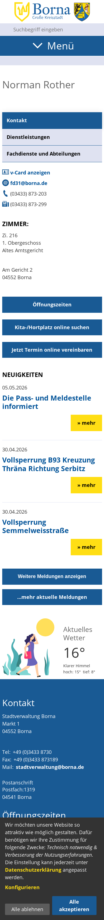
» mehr (86, 422)
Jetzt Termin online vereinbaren (52, 349)
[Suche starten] (4, 29)
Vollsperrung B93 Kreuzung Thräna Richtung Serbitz (48, 464)
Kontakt (17, 120)
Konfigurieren (22, 887)
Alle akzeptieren (74, 905)
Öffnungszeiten (52, 304)
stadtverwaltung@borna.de (50, 767)
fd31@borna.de (24, 183)
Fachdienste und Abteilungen (43, 153)
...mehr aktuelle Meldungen (52, 597)
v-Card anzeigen (26, 172)
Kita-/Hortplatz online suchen (52, 327)
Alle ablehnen (27, 909)
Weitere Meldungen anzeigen (52, 576)
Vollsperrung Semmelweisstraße (35, 526)
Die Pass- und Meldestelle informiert (46, 402)
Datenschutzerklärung (33, 869)
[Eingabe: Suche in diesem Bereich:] (56, 29)
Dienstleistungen (28, 137)
